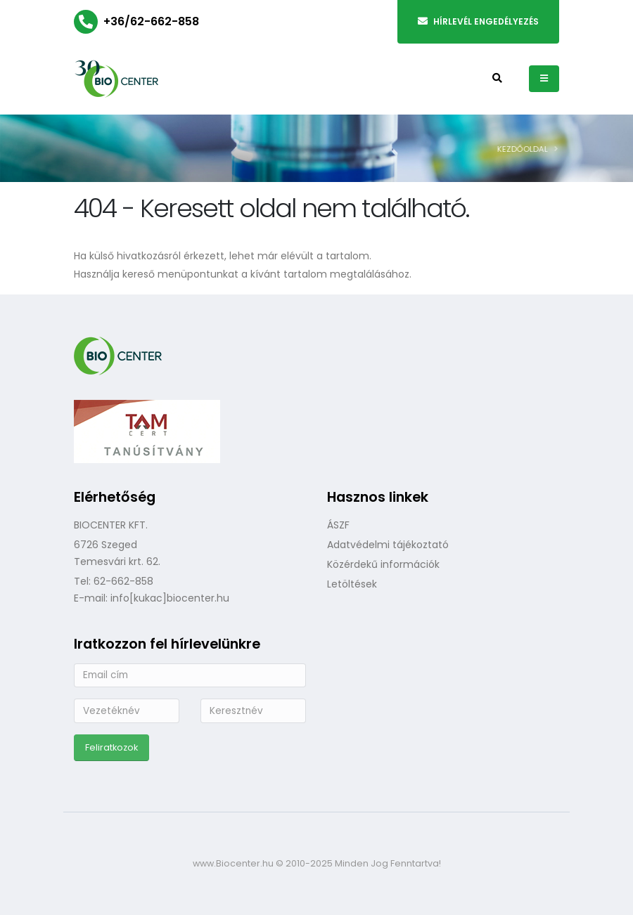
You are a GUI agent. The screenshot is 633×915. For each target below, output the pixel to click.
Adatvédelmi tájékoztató (388, 545)
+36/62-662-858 (151, 21)
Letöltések (352, 584)
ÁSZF (338, 525)
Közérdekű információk (383, 564)
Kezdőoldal (526, 149)
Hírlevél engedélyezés (478, 21)
